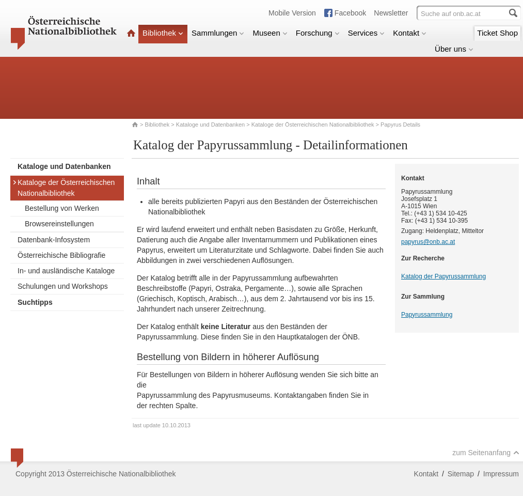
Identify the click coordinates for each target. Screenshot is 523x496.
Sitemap (461, 474)
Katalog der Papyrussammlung (443, 276)
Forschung (318, 32)
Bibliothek (162, 32)
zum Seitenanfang (485, 452)
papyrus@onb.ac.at (428, 241)
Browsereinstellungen (59, 224)
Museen (269, 32)
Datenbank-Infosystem (54, 240)
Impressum (501, 474)
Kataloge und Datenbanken (210, 124)
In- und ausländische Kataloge (66, 271)
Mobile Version (292, 13)
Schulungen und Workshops (63, 286)
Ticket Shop (497, 32)
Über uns (454, 48)
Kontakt (409, 32)
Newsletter (391, 13)
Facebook (350, 13)
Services (366, 32)
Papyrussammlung (426, 314)
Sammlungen (218, 32)
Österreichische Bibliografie (61, 255)
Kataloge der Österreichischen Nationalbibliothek (312, 124)
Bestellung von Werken (62, 208)
